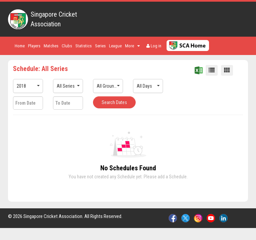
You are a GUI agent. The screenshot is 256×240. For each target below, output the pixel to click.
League (115, 45)
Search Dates (114, 102)
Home (20, 45)
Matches (51, 45)
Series (100, 45)
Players (34, 45)
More (132, 45)
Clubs (67, 45)
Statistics (83, 45)
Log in (153, 45)
